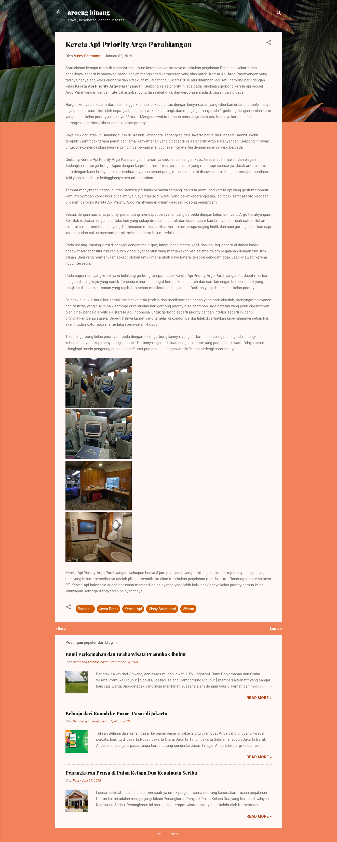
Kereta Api (133, 609)
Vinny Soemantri (162, 609)
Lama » (276, 628)
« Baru (60, 628)
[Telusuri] (279, 14)
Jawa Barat (108, 609)
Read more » (259, 697)
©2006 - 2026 (168, 834)
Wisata (188, 609)
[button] (269, 43)
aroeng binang (89, 12)
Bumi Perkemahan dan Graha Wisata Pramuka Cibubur (125, 654)
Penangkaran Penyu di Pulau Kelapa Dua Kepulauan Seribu (131, 773)
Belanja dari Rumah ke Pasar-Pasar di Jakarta (116, 713)
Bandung (85, 609)
